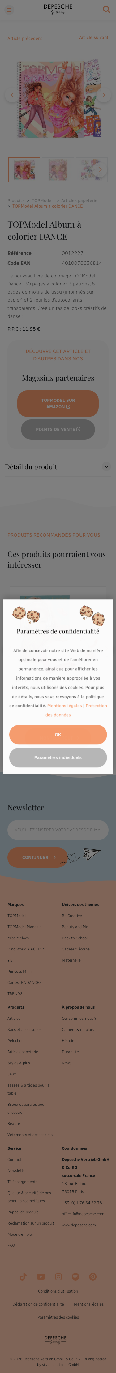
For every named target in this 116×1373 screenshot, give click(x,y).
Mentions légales (64, 706)
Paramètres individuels (58, 757)
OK (58, 734)
